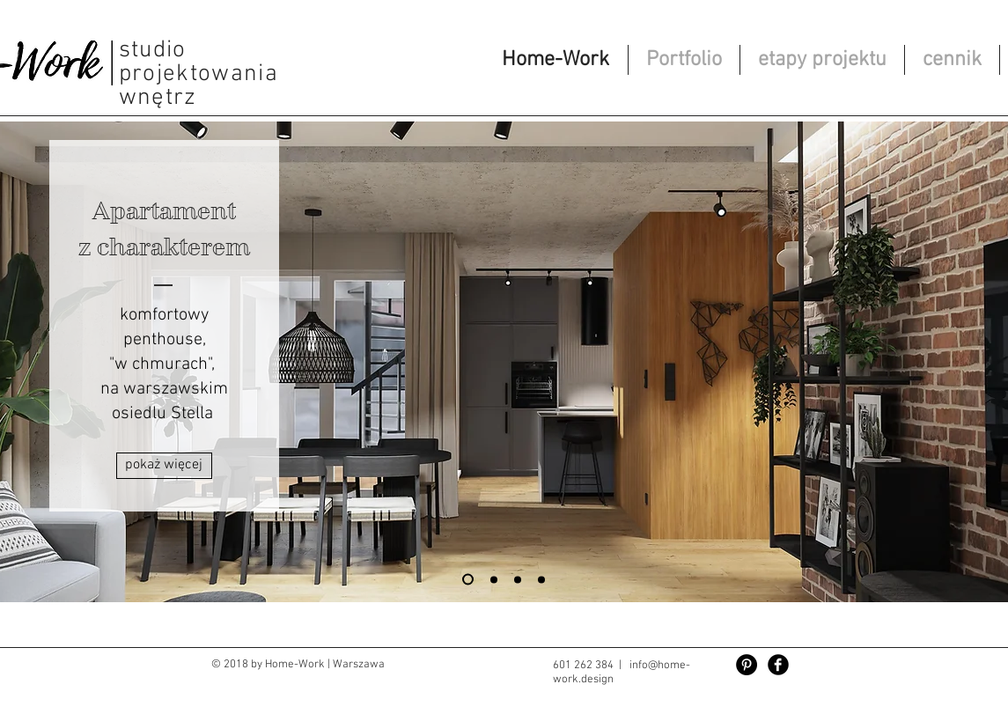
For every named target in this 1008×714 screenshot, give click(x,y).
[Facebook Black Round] (778, 664)
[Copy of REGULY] (517, 579)
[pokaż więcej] (164, 466)
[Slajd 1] (493, 579)
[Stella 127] (468, 579)
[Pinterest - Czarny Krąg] (746, 664)
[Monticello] (541, 579)
